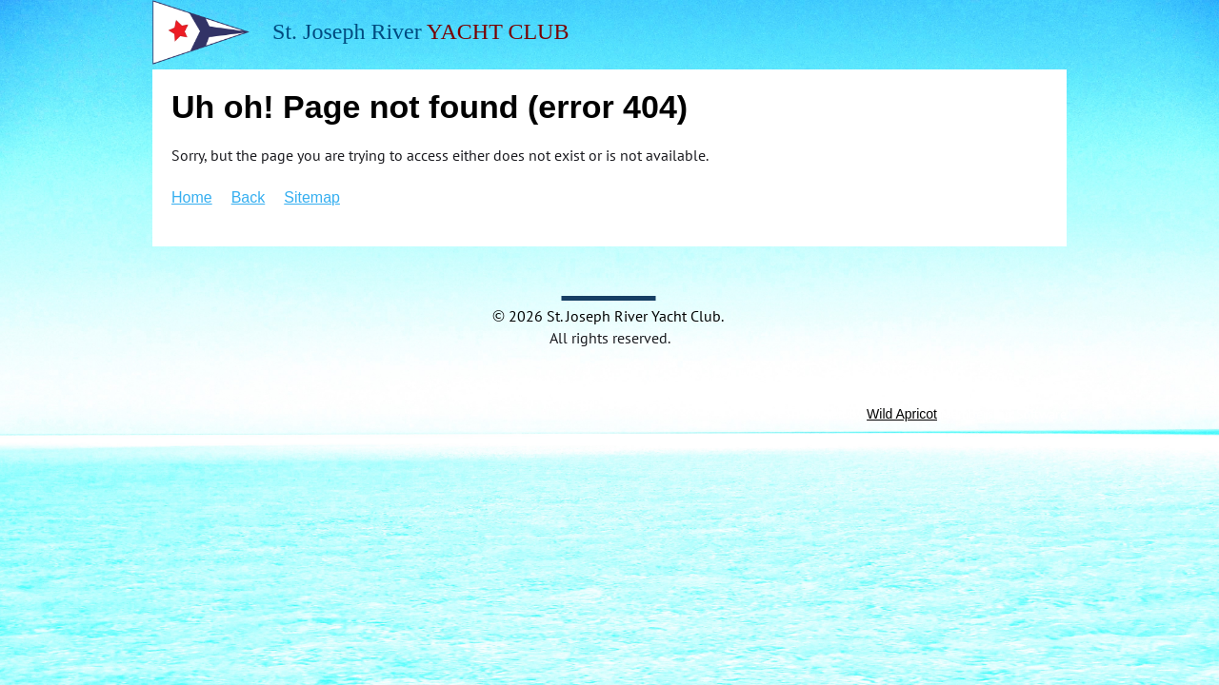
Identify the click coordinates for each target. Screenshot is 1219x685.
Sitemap (312, 197)
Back (248, 197)
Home (191, 197)
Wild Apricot (902, 413)
